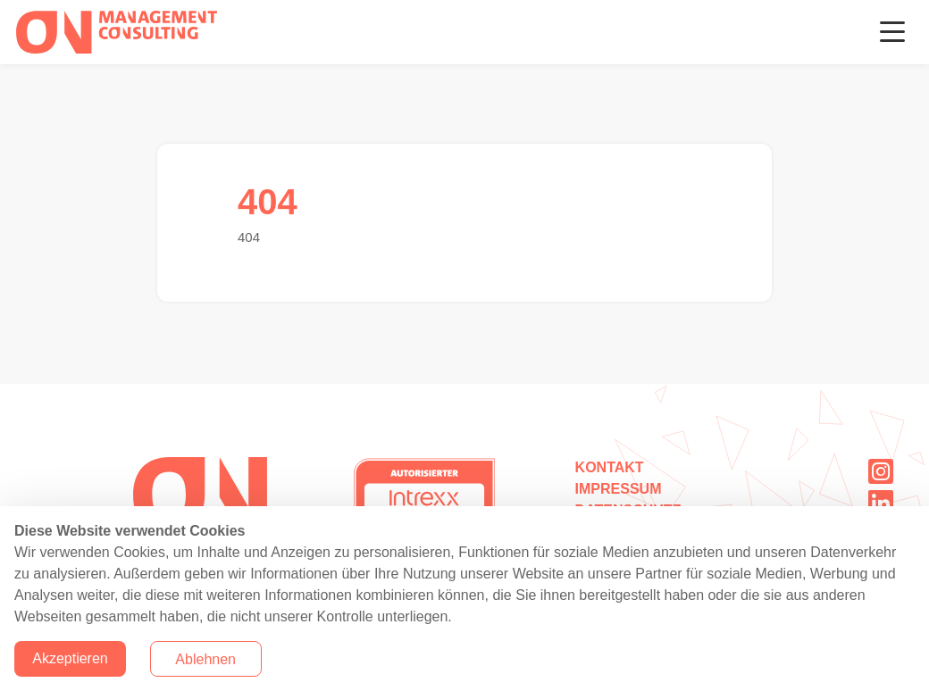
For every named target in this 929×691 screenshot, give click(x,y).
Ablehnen (205, 659)
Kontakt (609, 467)
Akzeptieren (70, 658)
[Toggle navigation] (893, 32)
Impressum (618, 488)
